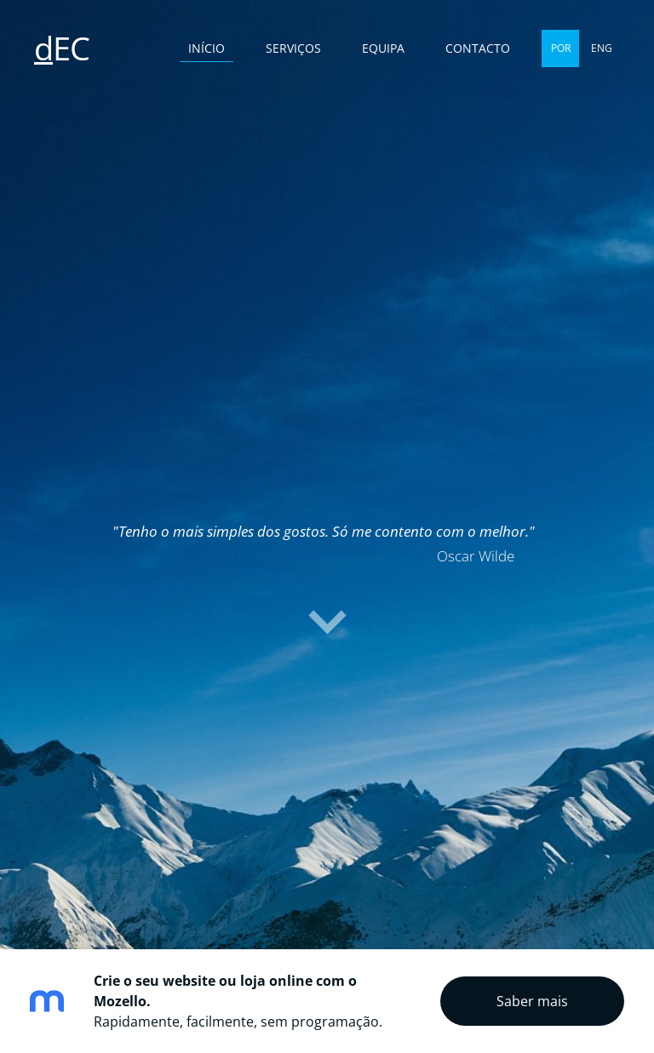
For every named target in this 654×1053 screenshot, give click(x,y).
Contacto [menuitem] (477, 48)
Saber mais (532, 1001)
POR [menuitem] (561, 48)
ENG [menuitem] (601, 48)
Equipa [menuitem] (383, 48)
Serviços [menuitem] (293, 48)
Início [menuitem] (206, 48)
